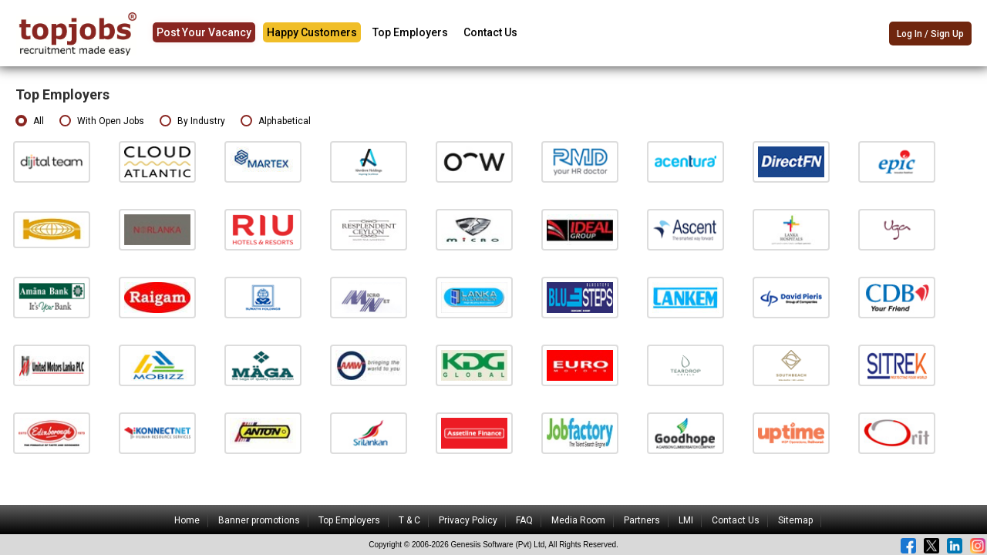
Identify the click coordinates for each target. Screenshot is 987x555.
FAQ (524, 520)
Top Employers (410, 32)
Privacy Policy (468, 520)
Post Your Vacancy (204, 32)
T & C (409, 520)
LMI (686, 520)
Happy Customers (312, 32)
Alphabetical (276, 121)
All (29, 121)
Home (187, 520)
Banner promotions (259, 520)
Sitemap (795, 520)
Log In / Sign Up (930, 34)
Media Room (578, 520)
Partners (642, 520)
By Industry (192, 121)
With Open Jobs (101, 121)
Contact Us (490, 32)
